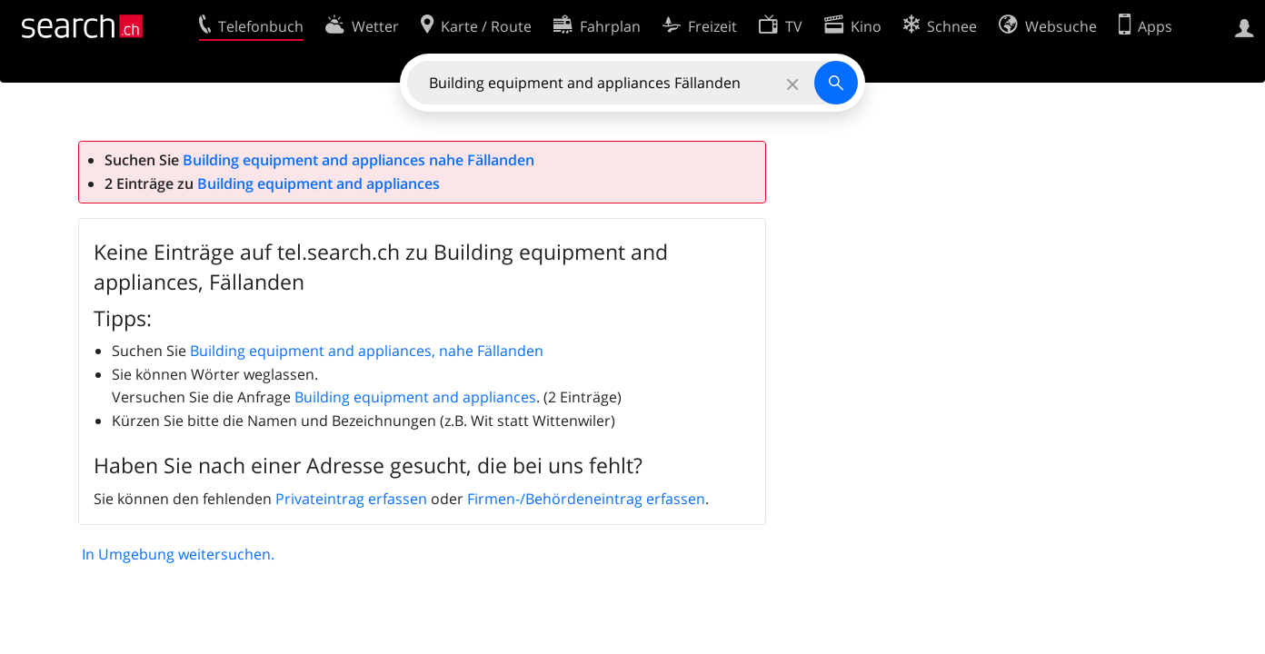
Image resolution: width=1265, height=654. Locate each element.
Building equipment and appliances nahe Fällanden (358, 160)
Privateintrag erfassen (351, 499)
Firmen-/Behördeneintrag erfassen (586, 499)
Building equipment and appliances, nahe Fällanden (366, 351)
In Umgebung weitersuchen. (178, 554)
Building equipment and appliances (318, 183)
